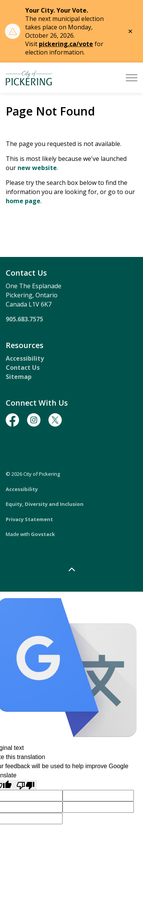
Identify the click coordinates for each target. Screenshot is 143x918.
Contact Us (23, 367)
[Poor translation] (25, 785)
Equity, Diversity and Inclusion (45, 504)
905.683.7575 (24, 319)
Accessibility (25, 358)
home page (23, 201)
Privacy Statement (29, 519)
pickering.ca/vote (66, 44)
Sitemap (19, 376)
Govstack (43, 534)
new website (37, 168)
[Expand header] (131, 78)
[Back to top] (71, 569)
